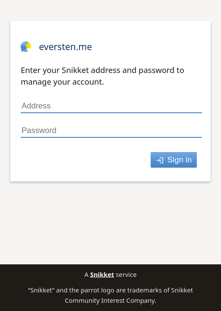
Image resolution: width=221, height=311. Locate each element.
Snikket (102, 274)
